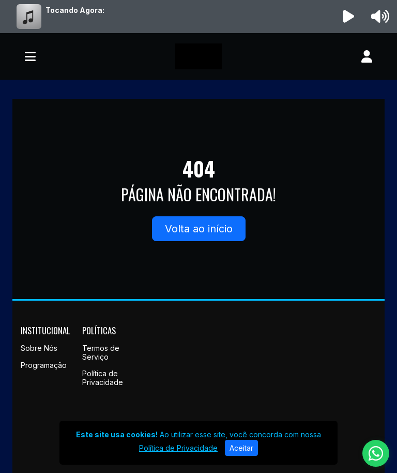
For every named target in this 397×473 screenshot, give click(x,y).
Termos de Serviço (100, 352)
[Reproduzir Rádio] (349, 16)
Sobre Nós (39, 348)
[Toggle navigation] (30, 56)
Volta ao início (199, 229)
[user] (366, 56)
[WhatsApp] (375, 453)
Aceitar (241, 448)
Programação (44, 365)
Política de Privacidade (102, 378)
